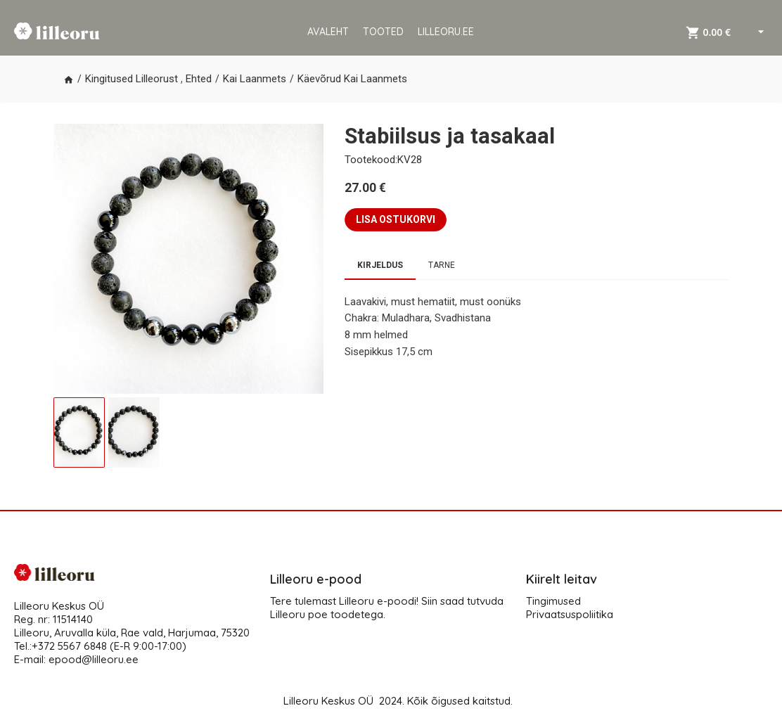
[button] (68, 79)
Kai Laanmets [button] (254, 78)
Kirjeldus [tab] (380, 265)
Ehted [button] (199, 78)
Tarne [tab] (441, 265)
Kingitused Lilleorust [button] (131, 78)
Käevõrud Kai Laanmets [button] (352, 78)
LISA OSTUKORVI (395, 219)
